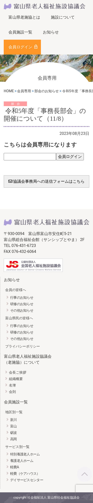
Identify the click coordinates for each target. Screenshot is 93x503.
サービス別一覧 (17, 447)
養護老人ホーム (21, 461)
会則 (12, 392)
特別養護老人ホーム (25, 454)
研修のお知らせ (21, 304)
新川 (13, 420)
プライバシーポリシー (22, 346)
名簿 (12, 385)
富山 (13, 426)
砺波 (13, 433)
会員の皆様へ (15, 290)
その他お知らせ (21, 310)
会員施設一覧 (20, 32)
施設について (63, 17)
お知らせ (51, 32)
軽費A (14, 467)
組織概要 (16, 379)
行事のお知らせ (21, 298)
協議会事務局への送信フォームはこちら (46, 181)
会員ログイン (20, 47)
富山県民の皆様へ (19, 318)
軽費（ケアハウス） (25, 474)
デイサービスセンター (26, 480)
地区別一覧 (14, 412)
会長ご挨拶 (17, 372)
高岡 (13, 439)
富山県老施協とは (24, 17)
